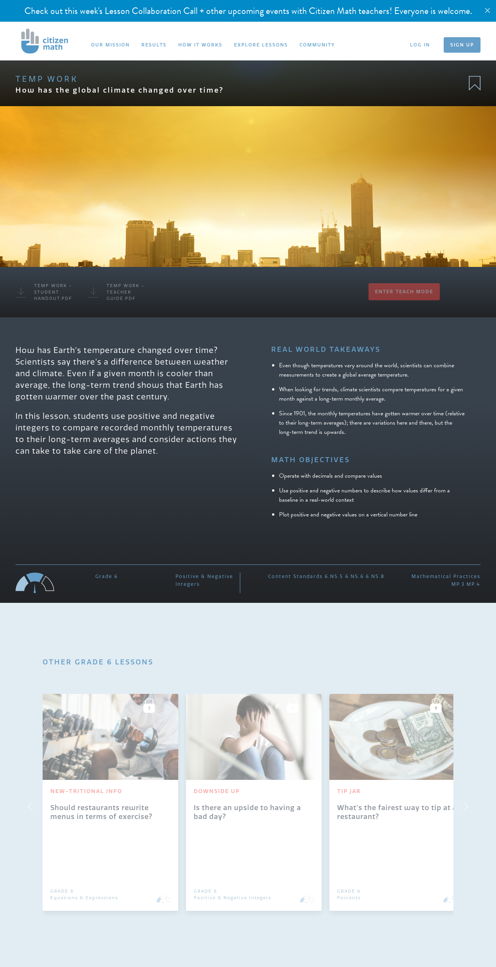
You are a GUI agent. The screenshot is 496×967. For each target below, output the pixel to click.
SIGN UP (462, 45)
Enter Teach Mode (404, 291)
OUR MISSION (110, 45)
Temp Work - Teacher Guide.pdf (116, 292)
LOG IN (420, 45)
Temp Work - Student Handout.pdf (44, 292)
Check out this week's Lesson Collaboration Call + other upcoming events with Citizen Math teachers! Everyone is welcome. (248, 11)
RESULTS (154, 45)
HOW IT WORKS (200, 45)
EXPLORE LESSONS (261, 45)
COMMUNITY (317, 45)
